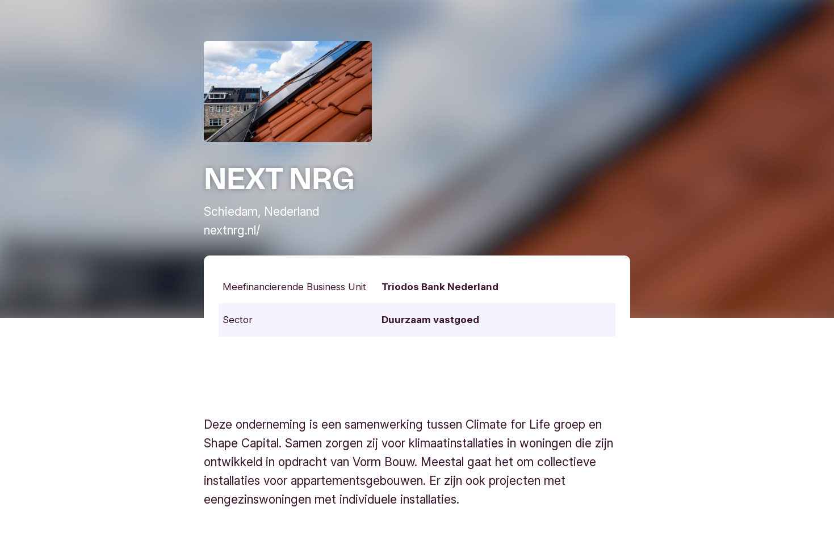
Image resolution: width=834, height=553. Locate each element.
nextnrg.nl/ (232, 230)
